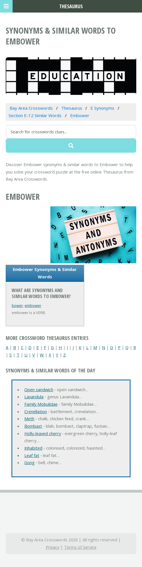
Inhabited (33, 448)
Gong (29, 462)
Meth (29, 418)
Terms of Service (80, 547)
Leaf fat (31, 455)
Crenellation (35, 411)
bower (17, 305)
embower (33, 305)
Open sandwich (38, 389)
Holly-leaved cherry (42, 433)
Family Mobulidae (41, 404)
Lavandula (34, 396)
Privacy (52, 547)
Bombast (33, 426)
